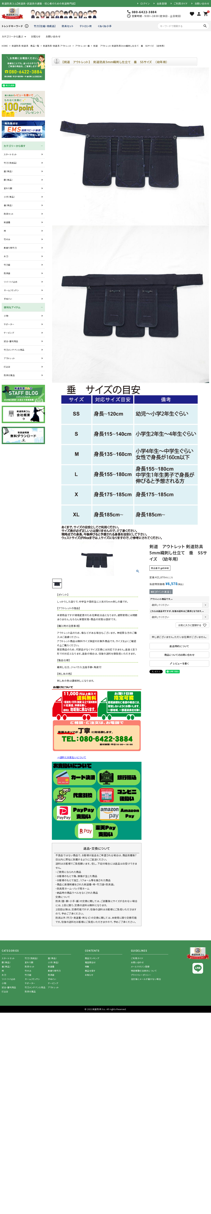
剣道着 (7, 222)
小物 (6, 315)
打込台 (7, 366)
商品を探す (90, 970)
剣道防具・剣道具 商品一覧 (25, 45)
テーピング (9, 332)
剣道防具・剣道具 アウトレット (57, 45)
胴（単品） (8, 179)
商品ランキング (92, 958)
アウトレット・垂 (82, 45)
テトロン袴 (86, 26)
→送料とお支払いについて (71, 757)
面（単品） (8, 171)
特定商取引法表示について (144, 970)
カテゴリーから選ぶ (12, 36)
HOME (5, 45)
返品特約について (179, 646)
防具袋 (7, 273)
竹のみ (7, 239)
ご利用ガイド (181, 3)
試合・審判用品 (11, 341)
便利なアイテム (12, 307)
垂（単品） (8, 205)
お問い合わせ (202, 3)
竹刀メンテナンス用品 (14, 349)
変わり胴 (8, 188)
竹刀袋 (7, 264)
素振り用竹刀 (10, 247)
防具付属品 (9, 375)
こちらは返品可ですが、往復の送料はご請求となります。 (177, 611)
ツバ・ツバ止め (10, 281)
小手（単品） (9, 196)
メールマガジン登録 (140, 966)
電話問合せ (90, 962)
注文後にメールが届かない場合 (146, 978)
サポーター (9, 324)
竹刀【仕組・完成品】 (45, 26)
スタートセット (10, 154)
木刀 (6, 256)
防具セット (68, 26)
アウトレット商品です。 (161, 598)
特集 (87, 966)
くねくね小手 (105, 26)
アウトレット (9, 358)
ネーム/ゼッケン (11, 290)
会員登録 (162, 3)
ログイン (145, 3)
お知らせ (35, 36)
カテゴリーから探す (14, 146)
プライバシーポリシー (141, 974)
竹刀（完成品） (10, 162)
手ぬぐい (8, 298)
